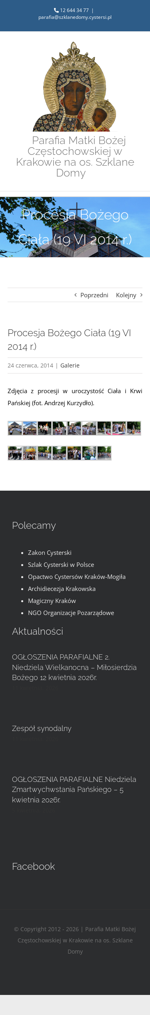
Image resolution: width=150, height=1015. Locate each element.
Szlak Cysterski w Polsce (61, 564)
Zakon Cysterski (50, 552)
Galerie (70, 365)
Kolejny (126, 295)
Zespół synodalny (42, 728)
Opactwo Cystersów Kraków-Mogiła (77, 576)
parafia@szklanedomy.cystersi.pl (75, 17)
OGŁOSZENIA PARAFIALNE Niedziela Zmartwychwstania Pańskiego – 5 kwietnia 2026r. (74, 789)
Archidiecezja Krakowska (62, 589)
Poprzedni (94, 295)
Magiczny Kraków (52, 601)
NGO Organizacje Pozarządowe (71, 613)
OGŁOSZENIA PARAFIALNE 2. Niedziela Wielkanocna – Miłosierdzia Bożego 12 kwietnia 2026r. (74, 667)
